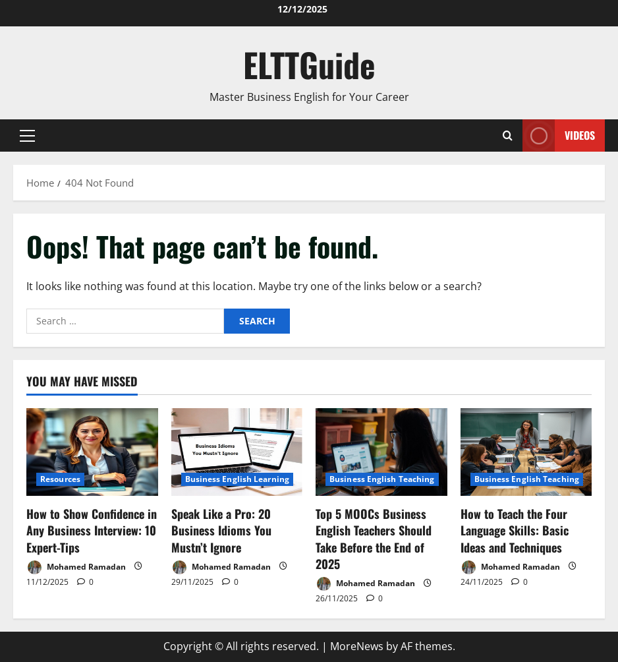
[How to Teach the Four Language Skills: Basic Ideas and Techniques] (526, 452)
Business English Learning (237, 479)
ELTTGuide (309, 64)
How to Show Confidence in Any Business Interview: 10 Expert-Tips (91, 530)
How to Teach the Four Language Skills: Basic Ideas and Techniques (515, 530)
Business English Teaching (382, 479)
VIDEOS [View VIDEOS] (558, 135)
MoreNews (356, 646)
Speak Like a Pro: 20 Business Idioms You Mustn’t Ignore (221, 530)
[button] (27, 135)
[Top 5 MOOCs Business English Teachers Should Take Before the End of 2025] (381, 452)
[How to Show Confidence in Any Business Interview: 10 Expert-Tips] (92, 452)
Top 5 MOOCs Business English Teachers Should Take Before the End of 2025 (374, 538)
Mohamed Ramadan (76, 567)
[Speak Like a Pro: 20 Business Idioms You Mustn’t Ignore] (237, 452)
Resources (60, 479)
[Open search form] (508, 135)
